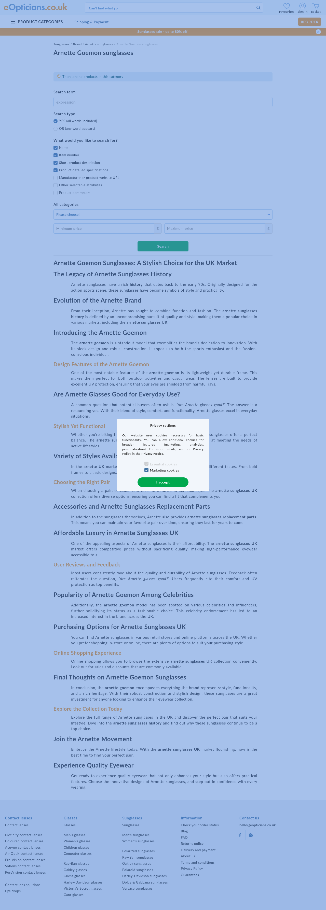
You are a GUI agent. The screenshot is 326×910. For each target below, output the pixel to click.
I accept (163, 482)
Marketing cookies (164, 470)
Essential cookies (163, 464)
